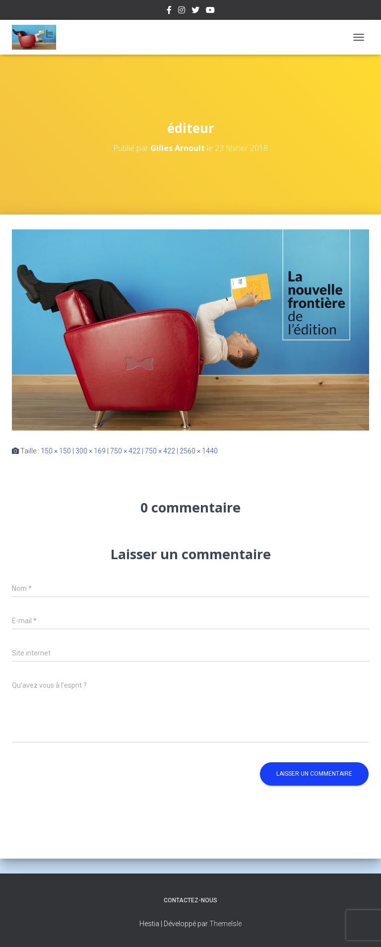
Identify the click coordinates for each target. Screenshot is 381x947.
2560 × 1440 (199, 451)
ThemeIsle (225, 924)
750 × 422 (125, 451)
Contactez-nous (190, 900)
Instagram (181, 11)
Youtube (210, 11)
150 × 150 (56, 451)
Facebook (169, 11)
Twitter (195, 11)
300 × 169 (90, 451)
